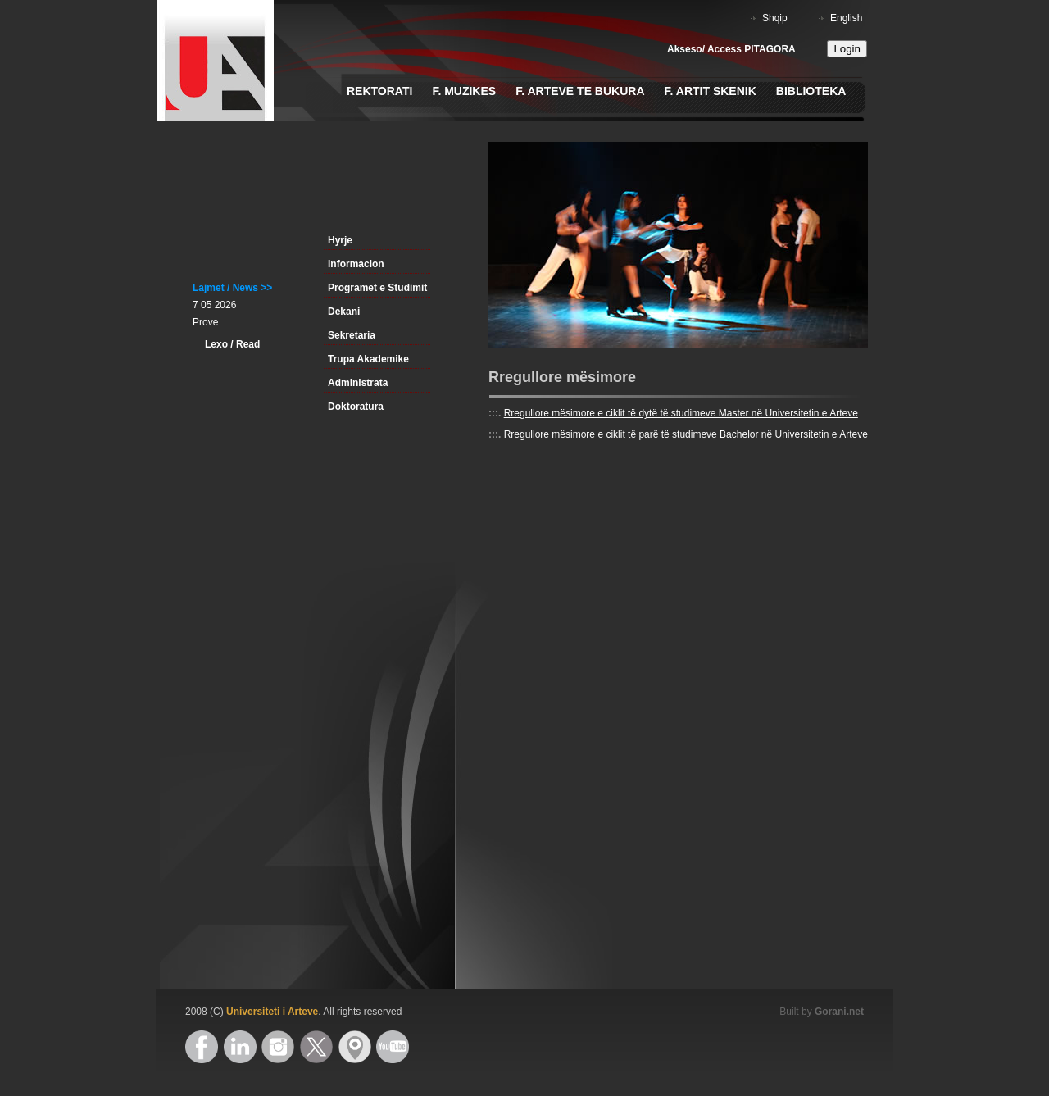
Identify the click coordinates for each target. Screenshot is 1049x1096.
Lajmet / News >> (232, 287)
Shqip (775, 18)
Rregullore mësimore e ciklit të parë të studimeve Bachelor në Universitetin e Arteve (686, 434)
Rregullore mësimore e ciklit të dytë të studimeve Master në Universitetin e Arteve (681, 413)
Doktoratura (356, 406)
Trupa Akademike (368, 359)
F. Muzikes (464, 91)
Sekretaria (351, 335)
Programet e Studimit (377, 287)
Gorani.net (839, 1011)
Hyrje (340, 240)
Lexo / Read (232, 344)
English (846, 18)
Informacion (356, 264)
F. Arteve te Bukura (579, 91)
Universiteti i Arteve (272, 1011)
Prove (205, 322)
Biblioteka (811, 91)
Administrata (358, 383)
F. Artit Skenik (710, 91)
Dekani (344, 311)
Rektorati (379, 91)
